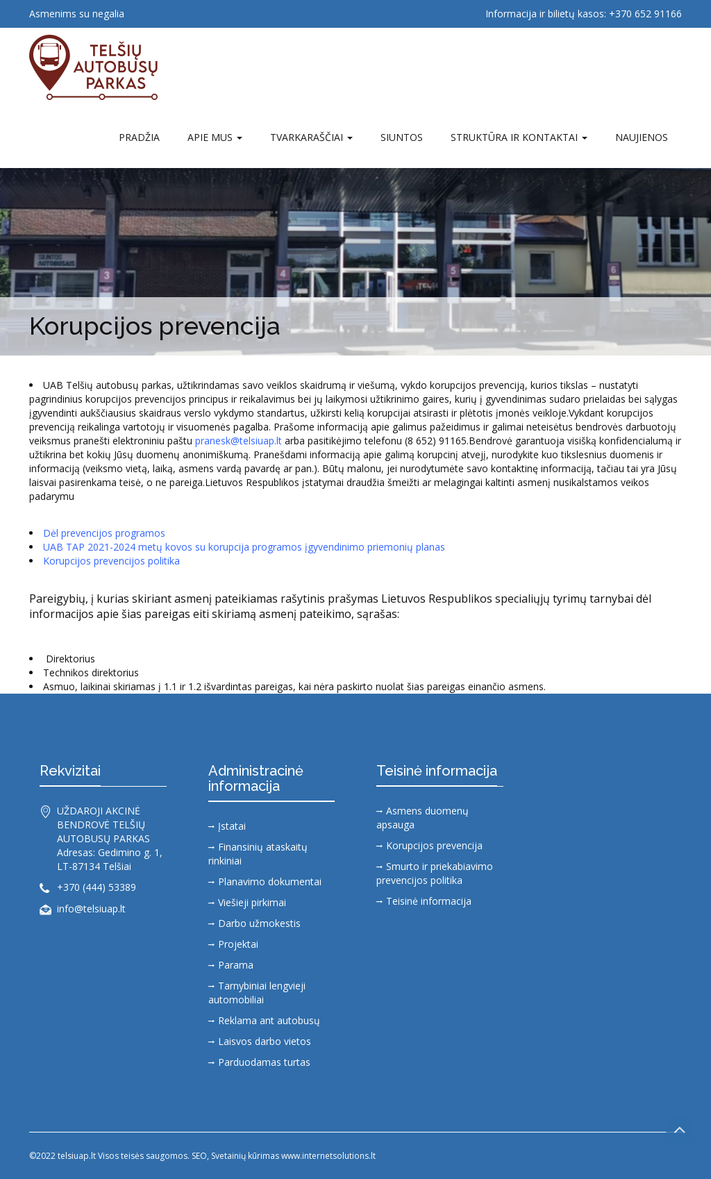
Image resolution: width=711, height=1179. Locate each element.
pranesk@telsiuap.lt (238, 440)
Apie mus (214, 137)
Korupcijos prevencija (434, 845)
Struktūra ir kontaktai (519, 137)
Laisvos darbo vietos (264, 1041)
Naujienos (641, 137)
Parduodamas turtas (264, 1062)
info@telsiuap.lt (91, 908)
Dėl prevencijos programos (104, 533)
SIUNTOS (401, 137)
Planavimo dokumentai (269, 881)
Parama (235, 964)
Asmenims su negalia (76, 13)
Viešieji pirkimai (252, 902)
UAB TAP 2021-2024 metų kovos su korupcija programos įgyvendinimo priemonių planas (244, 546)
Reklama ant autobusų (269, 1020)
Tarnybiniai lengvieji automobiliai (257, 992)
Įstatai (232, 826)
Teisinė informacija (428, 901)
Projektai (238, 944)
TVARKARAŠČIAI (311, 137)
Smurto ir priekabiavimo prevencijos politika (434, 873)
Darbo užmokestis (259, 923)
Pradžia (139, 137)
